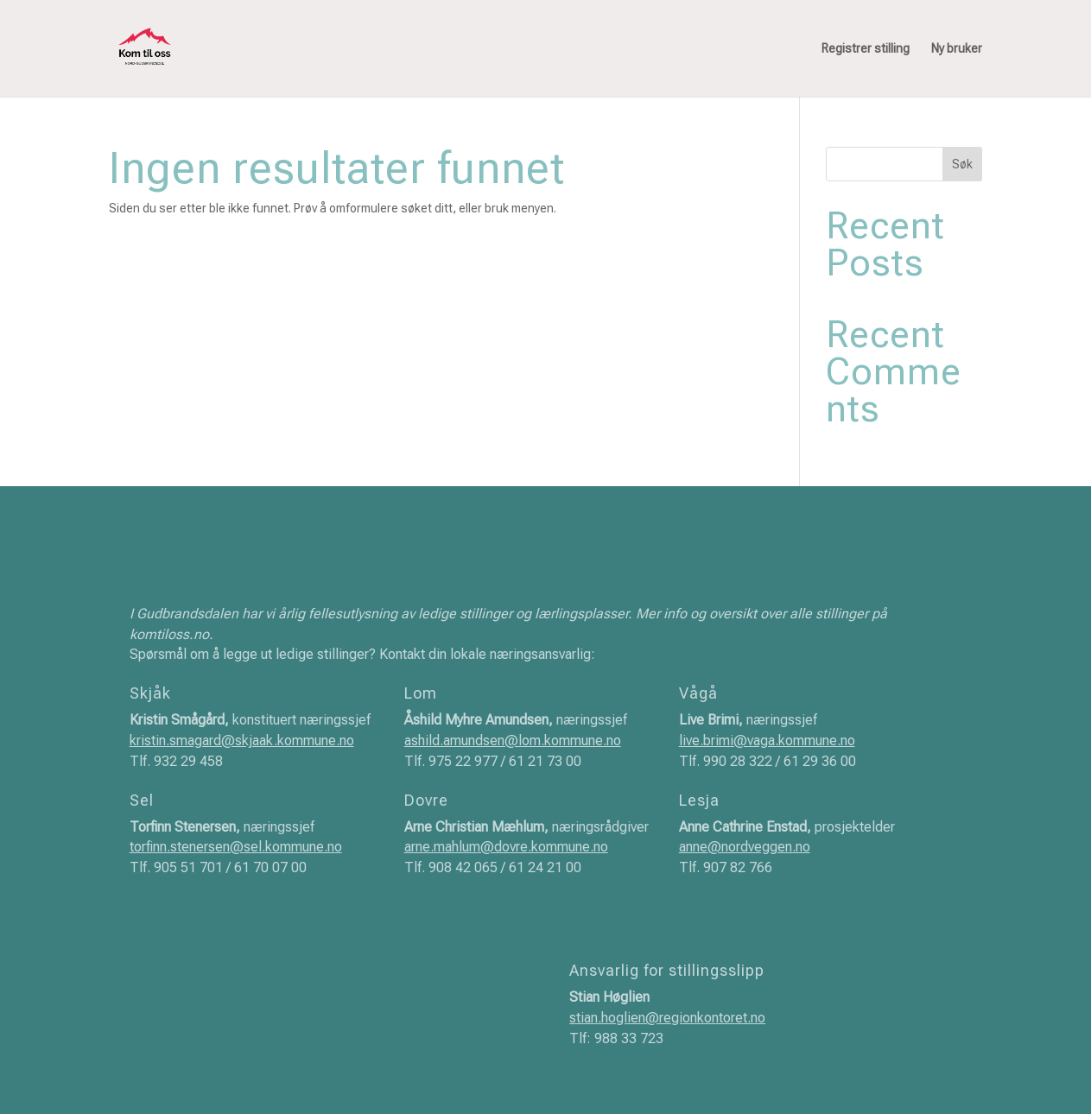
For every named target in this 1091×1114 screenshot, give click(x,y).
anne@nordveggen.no (744, 847)
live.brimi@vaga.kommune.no (767, 740)
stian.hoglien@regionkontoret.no (667, 1018)
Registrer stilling (865, 48)
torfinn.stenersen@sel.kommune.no (236, 847)
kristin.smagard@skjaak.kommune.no (242, 740)
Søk (962, 164)
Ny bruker (956, 48)
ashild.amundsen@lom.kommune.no (512, 740)
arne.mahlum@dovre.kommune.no (506, 847)
